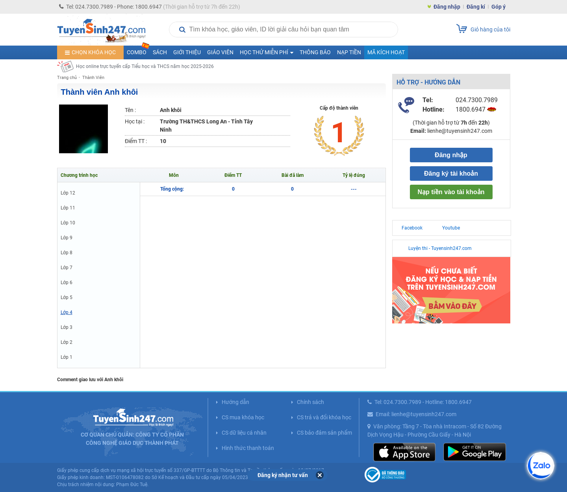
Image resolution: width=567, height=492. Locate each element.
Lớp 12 (68, 193)
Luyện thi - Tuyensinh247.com (440, 248)
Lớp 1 (66, 357)
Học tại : (135, 121)
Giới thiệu (187, 52)
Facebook (412, 228)
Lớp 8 (66, 252)
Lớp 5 (66, 297)
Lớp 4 (66, 312)
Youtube (451, 228)
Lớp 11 (68, 208)
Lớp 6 (66, 282)
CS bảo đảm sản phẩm (324, 433)
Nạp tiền (349, 52)
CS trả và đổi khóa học (324, 417)
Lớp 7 (66, 267)
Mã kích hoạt (386, 52)
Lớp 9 (66, 237)
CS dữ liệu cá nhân (244, 433)
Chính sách (310, 402)
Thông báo (315, 52)
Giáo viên (220, 52)
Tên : (130, 110)
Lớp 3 (66, 327)
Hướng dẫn (235, 402)
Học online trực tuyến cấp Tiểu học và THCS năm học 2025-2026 (145, 66)
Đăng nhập (447, 7)
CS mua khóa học (243, 417)
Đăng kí (476, 7)
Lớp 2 (66, 342)
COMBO (138, 50)
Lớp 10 (68, 223)
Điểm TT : (136, 141)
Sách (160, 52)
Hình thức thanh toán (248, 448)
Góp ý (498, 7)
